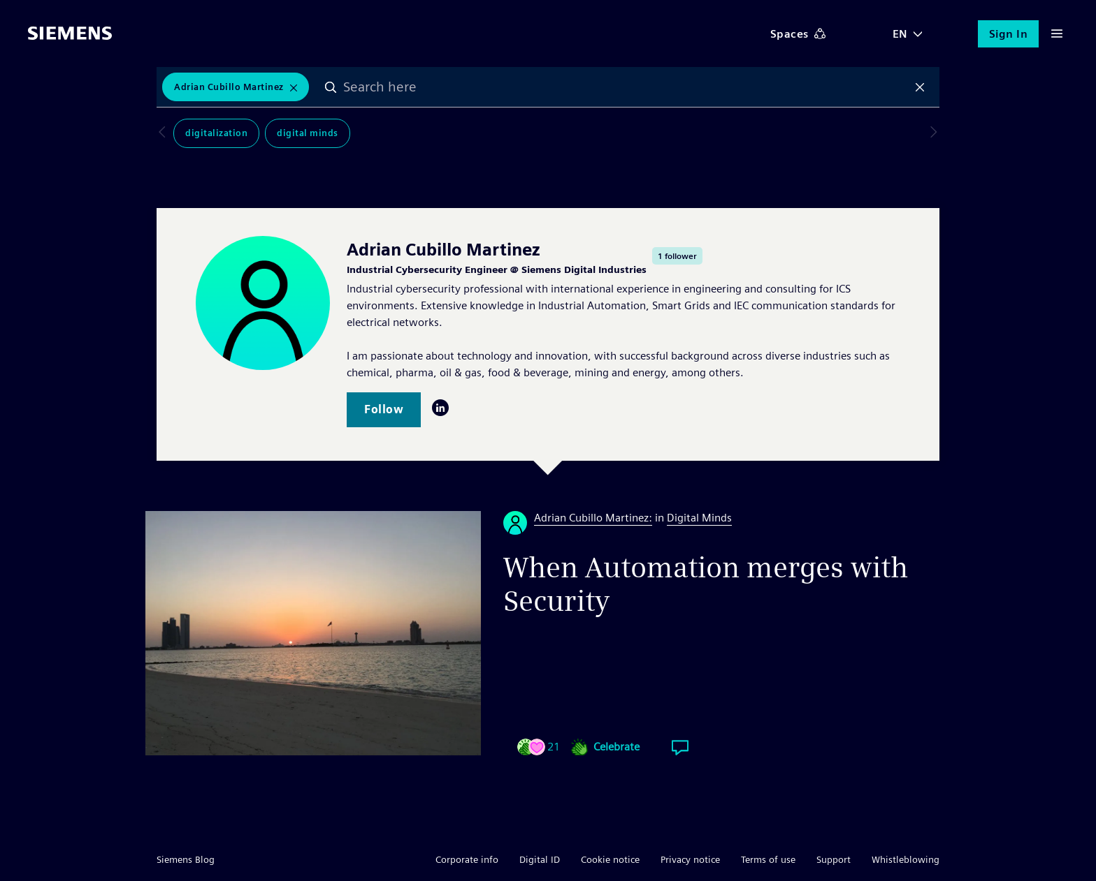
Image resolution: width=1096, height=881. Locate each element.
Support (833, 859)
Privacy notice (690, 859)
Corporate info (466, 859)
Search (332, 87)
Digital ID (539, 859)
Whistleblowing (905, 859)
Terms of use (768, 859)
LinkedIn (440, 407)
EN (900, 33)
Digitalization (199, 133)
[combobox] (626, 87)
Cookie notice (610, 859)
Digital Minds (291, 133)
